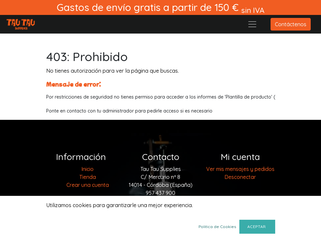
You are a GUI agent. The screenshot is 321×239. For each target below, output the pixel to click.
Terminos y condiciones (87, 214)
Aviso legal (87, 198)
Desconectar (240, 177)
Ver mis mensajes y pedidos (240, 169)
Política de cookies (88, 222)
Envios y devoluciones (87, 230)
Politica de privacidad (87, 206)
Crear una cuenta (87, 185)
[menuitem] (87, 169)
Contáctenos (290, 24)
